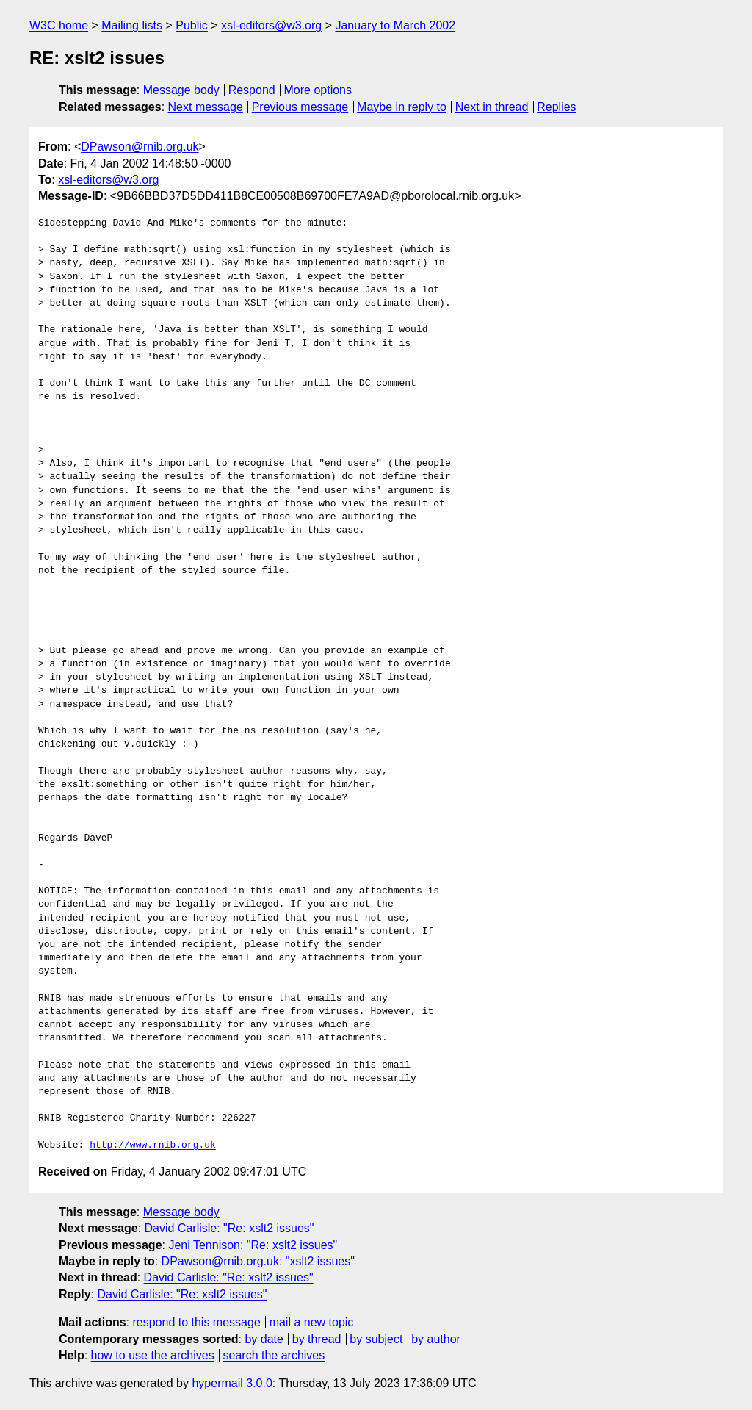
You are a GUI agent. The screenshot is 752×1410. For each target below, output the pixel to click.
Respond (251, 90)
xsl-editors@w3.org (271, 25)
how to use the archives (152, 1355)
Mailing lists (131, 25)
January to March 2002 (395, 25)
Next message (205, 107)
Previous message (300, 107)
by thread (316, 1339)
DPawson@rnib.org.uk (139, 146)
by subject (376, 1339)
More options (318, 90)
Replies (556, 107)
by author (435, 1339)
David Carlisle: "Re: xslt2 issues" (229, 1228)
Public (192, 25)
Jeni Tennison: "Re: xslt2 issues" (252, 1245)
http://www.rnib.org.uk (153, 1145)
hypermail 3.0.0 (232, 1383)
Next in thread (492, 107)
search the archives (274, 1355)
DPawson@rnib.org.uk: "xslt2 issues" (258, 1261)
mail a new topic (312, 1322)
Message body (181, 90)
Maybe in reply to (401, 107)
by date (264, 1339)
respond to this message (196, 1322)
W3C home (58, 25)
